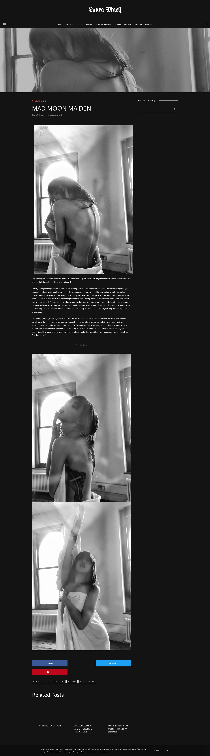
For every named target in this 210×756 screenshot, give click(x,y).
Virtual (92, 673)
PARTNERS (138, 24)
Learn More (157, 750)
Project (82, 673)
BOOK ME (148, 24)
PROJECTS (69, 24)
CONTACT (127, 24)
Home (60, 24)
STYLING (118, 24)
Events (79, 24)
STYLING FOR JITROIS (50, 717)
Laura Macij (105, 10)
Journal (89, 24)
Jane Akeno (60, 673)
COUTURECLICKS (90, 278)
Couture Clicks (39, 100)
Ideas (50, 673)
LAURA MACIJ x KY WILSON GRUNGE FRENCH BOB (83, 720)
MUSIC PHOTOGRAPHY (103, 24)
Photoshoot (72, 673)
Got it (168, 750)
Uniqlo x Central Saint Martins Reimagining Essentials (118, 720)
